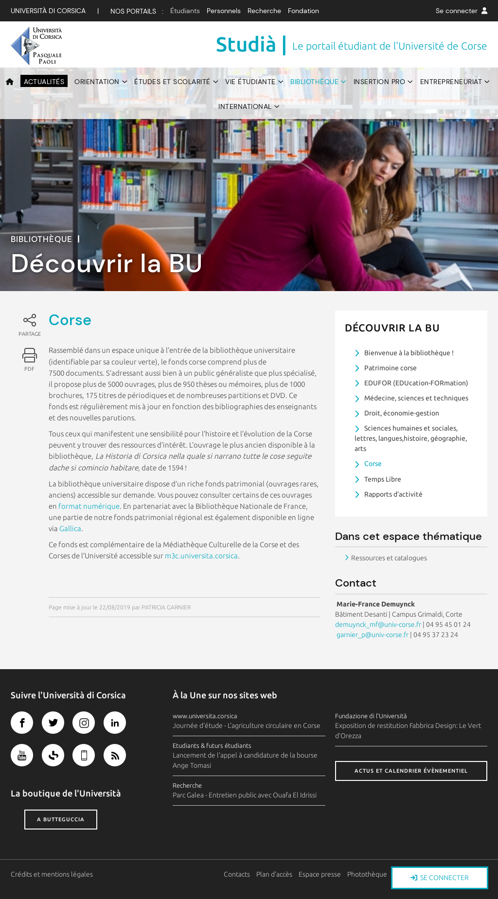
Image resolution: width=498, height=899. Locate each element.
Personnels (224, 10)
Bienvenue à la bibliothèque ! (409, 353)
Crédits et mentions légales (52, 874)
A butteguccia (61, 819)
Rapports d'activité (393, 494)
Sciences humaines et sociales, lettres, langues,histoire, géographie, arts (411, 438)
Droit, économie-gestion (401, 413)
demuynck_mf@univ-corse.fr (378, 624)
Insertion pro (380, 81)
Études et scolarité (172, 81)
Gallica (70, 528)
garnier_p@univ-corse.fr (372, 635)
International (245, 106)
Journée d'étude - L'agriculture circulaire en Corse (246, 725)
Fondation (303, 10)
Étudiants (185, 10)
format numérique (89, 506)
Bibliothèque (314, 81)
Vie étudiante (250, 81)
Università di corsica (48, 10)
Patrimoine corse (390, 368)
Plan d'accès (274, 874)
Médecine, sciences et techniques (416, 398)
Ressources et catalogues (389, 558)
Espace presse (320, 874)
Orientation (97, 81)
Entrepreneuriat (451, 81)
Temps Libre (382, 479)
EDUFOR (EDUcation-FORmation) (416, 383)
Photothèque (367, 874)
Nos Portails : (136, 11)
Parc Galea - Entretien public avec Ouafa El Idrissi (245, 795)
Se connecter (461, 10)
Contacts (237, 874)
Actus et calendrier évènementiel (411, 771)
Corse (373, 463)
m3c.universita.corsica (201, 556)
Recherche (264, 10)
